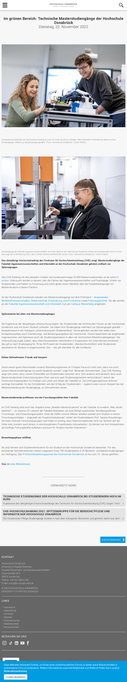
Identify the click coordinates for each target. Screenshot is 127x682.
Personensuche (11, 620)
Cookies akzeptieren (15, 676)
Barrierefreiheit (11, 627)
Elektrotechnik (39, 300)
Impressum (9, 607)
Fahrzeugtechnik (97, 300)
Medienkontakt (11, 623)
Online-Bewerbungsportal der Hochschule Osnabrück (54, 454)
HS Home (8, 613)
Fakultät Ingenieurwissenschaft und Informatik (35, 303)
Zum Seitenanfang (111, 540)
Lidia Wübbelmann (20, 463)
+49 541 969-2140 (19, 579)
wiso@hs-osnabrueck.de (21, 583)
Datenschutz (10, 610)
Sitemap (8, 617)
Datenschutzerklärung (15, 671)
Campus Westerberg (82, 303)
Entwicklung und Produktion (65, 300)
